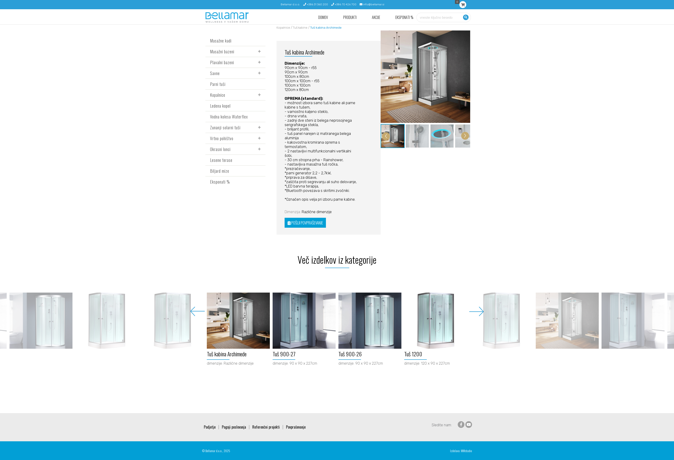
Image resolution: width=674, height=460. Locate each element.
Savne (215, 73)
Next (476, 311)
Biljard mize (219, 171)
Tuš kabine (300, 27)
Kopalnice (217, 95)
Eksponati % (404, 17)
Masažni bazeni (222, 51)
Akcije (376, 17)
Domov (323, 17)
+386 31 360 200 (315, 4)
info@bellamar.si (372, 4)
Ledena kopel (220, 106)
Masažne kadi (221, 41)
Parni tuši (218, 84)
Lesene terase (221, 160)
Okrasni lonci (220, 149)
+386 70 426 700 (343, 4)
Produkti (350, 17)
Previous (197, 311)
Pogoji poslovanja (234, 427)
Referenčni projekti (266, 427)
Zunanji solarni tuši (225, 127)
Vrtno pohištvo (221, 138)
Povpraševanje (296, 427)
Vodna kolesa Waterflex (229, 117)
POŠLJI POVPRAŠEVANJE (305, 223)
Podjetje (210, 427)
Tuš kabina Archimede (326, 27)
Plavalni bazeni (222, 62)
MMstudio (466, 450)
